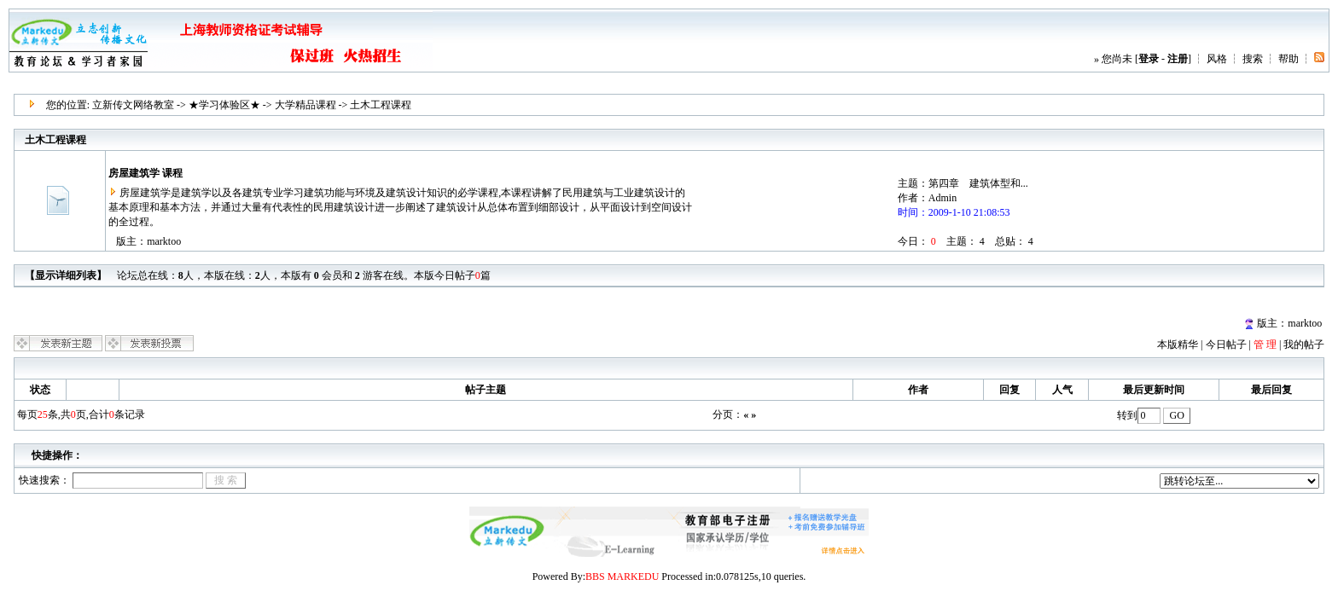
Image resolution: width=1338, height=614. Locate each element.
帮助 (1288, 59)
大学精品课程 (305, 105)
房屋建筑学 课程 (145, 173)
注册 (1177, 59)
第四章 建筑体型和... (978, 183)
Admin (942, 198)
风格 (1217, 59)
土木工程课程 (380, 105)
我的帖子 (1303, 344)
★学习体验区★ (224, 105)
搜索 (1252, 59)
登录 (1148, 59)
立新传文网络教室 (133, 105)
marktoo (164, 241)
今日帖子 (1226, 344)
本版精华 (1177, 344)
